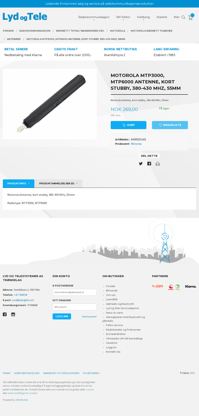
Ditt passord (62, 300)
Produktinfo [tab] (16, 183)
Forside (110, 286)
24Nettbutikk (21, 400)
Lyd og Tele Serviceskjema (122, 308)
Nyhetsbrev (91, 373)
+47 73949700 (20, 294)
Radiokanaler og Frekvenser (123, 329)
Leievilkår (112, 299)
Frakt (7, 373)
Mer (177, 17)
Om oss (110, 294)
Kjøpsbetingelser (26, 373)
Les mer (90, 389)
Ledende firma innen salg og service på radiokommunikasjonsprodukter (99, 3)
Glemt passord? (89, 316)
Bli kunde (111, 290)
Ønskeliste (170, 125)
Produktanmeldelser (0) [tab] (56, 183)
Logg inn (111, 347)
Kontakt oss (113, 351)
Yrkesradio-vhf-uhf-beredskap (124, 338)
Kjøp (128, 125)
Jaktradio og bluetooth (120, 303)
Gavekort (111, 342)
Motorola (136, 144)
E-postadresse (63, 285)
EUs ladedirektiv (116, 333)
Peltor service (114, 325)
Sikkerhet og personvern (61, 373)
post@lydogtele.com (23, 300)
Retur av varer (114, 312)
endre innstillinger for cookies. (23, 393)
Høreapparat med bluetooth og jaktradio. (123, 318)
